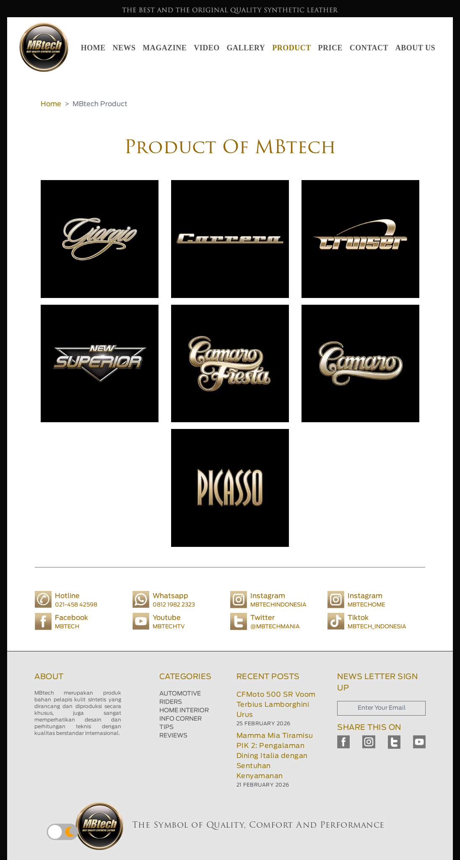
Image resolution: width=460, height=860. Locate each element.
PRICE (330, 48)
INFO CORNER (180, 719)
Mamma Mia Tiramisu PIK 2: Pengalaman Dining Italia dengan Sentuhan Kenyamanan (274, 755)
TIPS (166, 727)
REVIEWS (173, 736)
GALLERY (245, 48)
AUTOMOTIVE (180, 694)
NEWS (124, 48)
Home (51, 104)
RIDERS (170, 702)
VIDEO (207, 48)
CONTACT (369, 48)
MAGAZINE (165, 48)
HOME (93, 48)
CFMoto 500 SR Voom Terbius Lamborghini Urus (276, 704)
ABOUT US (415, 48)
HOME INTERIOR (184, 711)
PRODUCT (291, 48)
